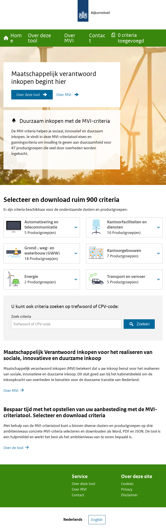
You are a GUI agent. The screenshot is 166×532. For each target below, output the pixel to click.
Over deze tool (83, 483)
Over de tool (13, 447)
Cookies (127, 483)
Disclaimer (129, 495)
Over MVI (10, 390)
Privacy (126, 489)
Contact (78, 495)
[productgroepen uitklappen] (76, 227)
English (97, 519)
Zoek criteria (21, 316)
